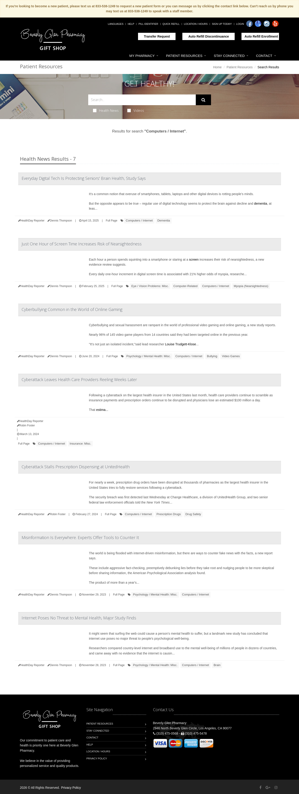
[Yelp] (275, 23)
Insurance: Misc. (80, 443)
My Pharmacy (142, 56)
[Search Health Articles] (142, 99)
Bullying (212, 356)
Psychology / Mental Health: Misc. (148, 356)
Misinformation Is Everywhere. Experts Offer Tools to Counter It (80, 537)
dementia (260, 203)
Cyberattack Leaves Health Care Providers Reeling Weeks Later (79, 379)
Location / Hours (196, 24)
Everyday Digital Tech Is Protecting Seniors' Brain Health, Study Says (84, 178)
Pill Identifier (148, 24)
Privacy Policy (96, 758)
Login (240, 24)
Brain (217, 665)
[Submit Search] (203, 99)
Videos (135, 110)
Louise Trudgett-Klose (180, 344)
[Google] (258, 23)
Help (131, 24)
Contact (264, 56)
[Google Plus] (268, 787)
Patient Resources (184, 56)
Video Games (231, 356)
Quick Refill (171, 24)
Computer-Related (185, 286)
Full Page (111, 220)
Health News (106, 110)
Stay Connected (229, 56)
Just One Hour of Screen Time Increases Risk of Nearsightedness (82, 244)
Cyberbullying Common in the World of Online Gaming (72, 309)
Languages (115, 24)
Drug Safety (193, 514)
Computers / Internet (139, 220)
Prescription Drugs (168, 514)
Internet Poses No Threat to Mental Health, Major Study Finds (79, 618)
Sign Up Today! (222, 24)
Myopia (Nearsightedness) (251, 286)
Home (217, 67)
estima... (102, 410)
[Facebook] (249, 23)
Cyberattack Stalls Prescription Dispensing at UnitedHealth (76, 466)
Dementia (163, 220)
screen (194, 259)
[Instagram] (267, 23)
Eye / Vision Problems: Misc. (150, 286)
